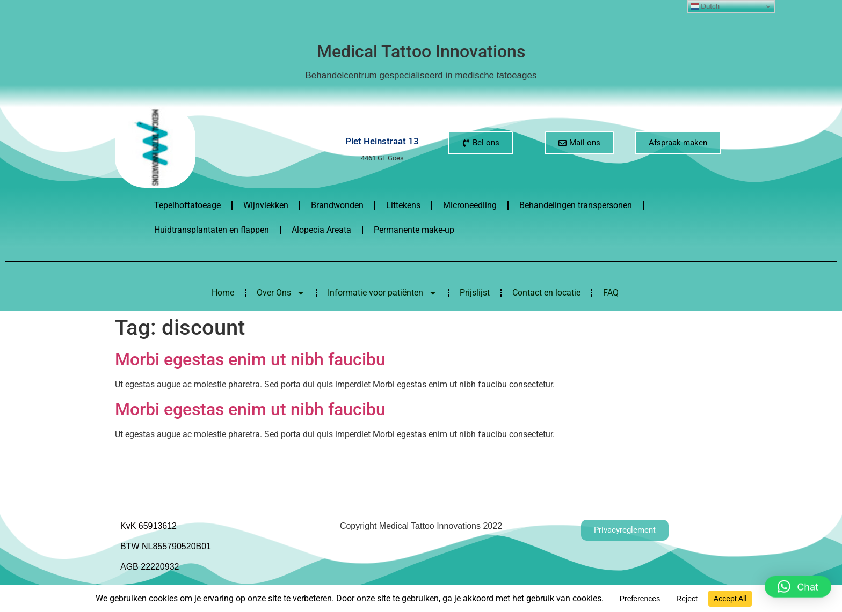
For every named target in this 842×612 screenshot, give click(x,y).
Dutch (705, 6)
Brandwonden (337, 205)
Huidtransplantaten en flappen (211, 230)
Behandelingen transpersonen (575, 205)
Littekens (403, 205)
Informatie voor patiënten (382, 293)
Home (223, 292)
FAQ (611, 292)
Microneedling (470, 205)
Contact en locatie (546, 292)
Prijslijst (475, 292)
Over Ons (281, 293)
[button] (798, 580)
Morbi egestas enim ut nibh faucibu (250, 359)
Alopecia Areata (321, 230)
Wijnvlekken (265, 205)
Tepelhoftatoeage (187, 205)
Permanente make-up (414, 230)
